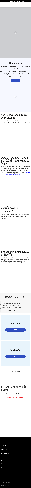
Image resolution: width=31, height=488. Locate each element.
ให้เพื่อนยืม (4, 450)
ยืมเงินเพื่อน (4, 446)
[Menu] (29, 5)
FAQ (2, 460)
